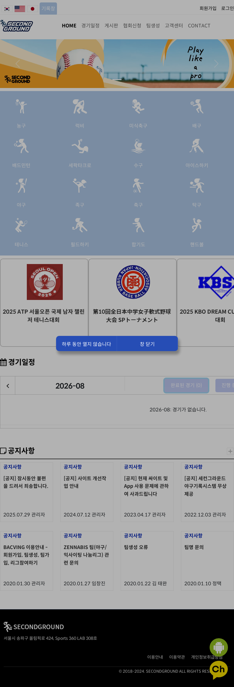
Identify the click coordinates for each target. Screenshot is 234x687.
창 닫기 (147, 344)
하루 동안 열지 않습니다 (86, 344)
